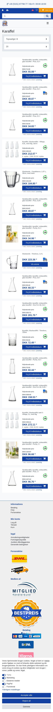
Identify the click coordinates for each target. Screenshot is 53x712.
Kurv (13, 527)
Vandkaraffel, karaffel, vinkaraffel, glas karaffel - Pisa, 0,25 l (34, 199)
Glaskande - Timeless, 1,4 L (32, 254)
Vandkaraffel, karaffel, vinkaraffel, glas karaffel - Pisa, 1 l (34, 470)
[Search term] (23, 15)
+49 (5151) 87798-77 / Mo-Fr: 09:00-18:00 (26, 4)
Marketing (11, 678)
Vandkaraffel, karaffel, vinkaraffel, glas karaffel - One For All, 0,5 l (34, 304)
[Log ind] (3, 10)
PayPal (9, 684)
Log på (13, 522)
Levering (39, 80)
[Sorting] (26, 39)
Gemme (26, 706)
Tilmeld (14, 525)
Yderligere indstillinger (11, 690)
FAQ (12, 510)
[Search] (47, 15)
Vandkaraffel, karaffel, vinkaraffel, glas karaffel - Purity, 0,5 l (34, 359)
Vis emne (35, 264)
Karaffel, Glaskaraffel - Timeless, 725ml (34, 331)
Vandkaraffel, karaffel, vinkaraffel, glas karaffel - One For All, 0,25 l (34, 386)
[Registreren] (7, 10)
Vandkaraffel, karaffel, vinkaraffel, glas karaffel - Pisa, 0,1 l (34, 115)
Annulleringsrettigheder (20, 537)
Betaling (14, 508)
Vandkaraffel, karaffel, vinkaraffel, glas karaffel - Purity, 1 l (34, 443)
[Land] (33, 10)
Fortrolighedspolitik (18, 540)
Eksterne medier (13, 681)
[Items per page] (26, 46)
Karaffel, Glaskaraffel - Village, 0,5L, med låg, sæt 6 (33, 142)
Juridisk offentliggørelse (20, 542)
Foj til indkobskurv (36, 76)
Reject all (26, 701)
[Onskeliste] (37, 10)
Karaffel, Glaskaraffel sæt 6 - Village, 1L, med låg (33, 413)
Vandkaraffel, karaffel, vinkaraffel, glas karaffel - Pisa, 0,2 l (34, 88)
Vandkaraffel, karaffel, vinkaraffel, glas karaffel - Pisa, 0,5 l (34, 277)
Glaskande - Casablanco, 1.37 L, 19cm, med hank (34, 172)
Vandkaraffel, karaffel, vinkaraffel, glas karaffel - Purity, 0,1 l (34, 227)
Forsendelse (16, 512)
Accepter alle (26, 695)
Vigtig (9, 675)
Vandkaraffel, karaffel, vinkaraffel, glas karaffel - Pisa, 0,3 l (34, 60)
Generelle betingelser (19, 544)
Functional (11, 687)
